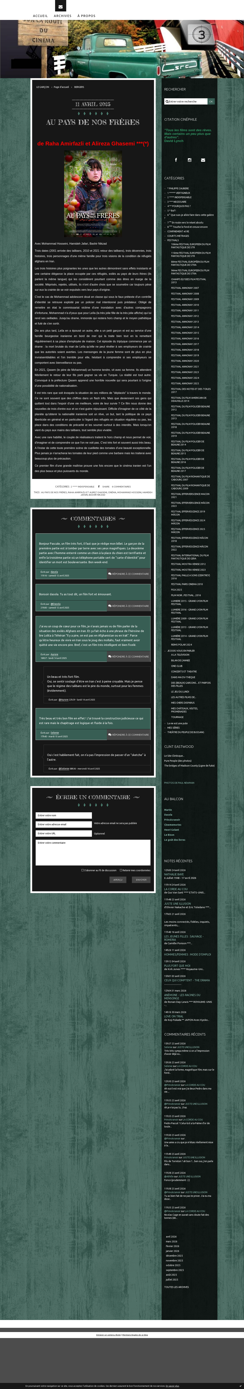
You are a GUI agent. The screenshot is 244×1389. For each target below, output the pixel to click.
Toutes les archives (178, 1337)
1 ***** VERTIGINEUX (180, 198)
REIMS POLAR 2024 (182, 681)
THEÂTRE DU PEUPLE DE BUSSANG (188, 774)
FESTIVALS (173, 249)
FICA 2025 (177, 622)
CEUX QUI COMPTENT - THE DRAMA (188, 1028)
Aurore (55, 683)
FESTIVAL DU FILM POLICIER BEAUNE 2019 (188, 457)
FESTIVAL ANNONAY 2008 (186, 306)
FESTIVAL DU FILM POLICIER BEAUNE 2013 (188, 438)
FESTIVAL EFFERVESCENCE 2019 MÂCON (190, 541)
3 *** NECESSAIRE (178, 208)
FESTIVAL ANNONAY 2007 (186, 300)
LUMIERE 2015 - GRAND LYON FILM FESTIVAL (188, 636)
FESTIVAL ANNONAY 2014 (186, 342)
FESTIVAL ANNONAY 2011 (186, 324)
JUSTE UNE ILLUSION (178, 950)
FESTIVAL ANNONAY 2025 (186, 402)
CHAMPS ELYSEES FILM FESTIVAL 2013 (190, 293)
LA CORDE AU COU (176, 935)
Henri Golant (172, 876)
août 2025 (171, 1325)
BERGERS (83, 91)
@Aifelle (169, 1224)
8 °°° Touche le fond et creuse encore (189, 235)
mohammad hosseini (136, 508)
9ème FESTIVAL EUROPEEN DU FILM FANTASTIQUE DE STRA (190, 283)
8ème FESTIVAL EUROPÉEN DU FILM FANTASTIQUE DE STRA (190, 274)
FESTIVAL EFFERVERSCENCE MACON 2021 (188, 522)
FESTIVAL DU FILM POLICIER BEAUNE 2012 (188, 429)
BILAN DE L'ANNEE (182, 698)
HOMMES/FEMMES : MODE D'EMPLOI (188, 1001)
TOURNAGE (178, 759)
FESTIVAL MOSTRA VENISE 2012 (190, 595)
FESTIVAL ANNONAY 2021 (186, 384)
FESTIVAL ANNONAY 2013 (186, 336)
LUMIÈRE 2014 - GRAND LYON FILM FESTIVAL (188, 674)
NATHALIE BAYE (174, 920)
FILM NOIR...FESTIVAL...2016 (187, 628)
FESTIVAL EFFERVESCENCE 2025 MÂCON (190, 560)
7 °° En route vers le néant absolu (187, 230)
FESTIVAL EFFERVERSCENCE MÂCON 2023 (188, 532)
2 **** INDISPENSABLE (82, 502)
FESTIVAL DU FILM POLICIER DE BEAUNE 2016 (190, 485)
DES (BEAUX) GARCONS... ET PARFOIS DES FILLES (187, 724)
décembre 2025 (175, 1305)
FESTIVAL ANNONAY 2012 (186, 330)
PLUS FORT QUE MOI (178, 1013)
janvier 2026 (173, 1300)
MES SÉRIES (174, 770)
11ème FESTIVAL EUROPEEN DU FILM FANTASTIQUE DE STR (190, 265)
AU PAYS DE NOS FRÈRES (93, 131)
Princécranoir (172, 1167)
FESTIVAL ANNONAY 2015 (186, 348)
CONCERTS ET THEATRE (186, 710)
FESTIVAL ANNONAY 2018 (186, 366)
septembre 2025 (176, 1320)
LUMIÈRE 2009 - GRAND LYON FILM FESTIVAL (188, 655)
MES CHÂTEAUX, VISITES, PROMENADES (186, 751)
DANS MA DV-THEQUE (184, 716)
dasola (55, 591)
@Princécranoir (173, 1133)
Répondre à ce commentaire (128, 592)
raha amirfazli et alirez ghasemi (92, 508)
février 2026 (173, 1295)
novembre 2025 (175, 1310)
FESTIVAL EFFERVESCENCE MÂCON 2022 (187, 578)
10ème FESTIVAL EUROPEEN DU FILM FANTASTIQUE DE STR (190, 255)
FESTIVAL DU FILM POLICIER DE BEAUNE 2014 (190, 466)
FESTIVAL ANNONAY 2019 (186, 372)
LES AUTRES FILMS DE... (185, 737)
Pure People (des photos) (179, 803)
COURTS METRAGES (179, 244)
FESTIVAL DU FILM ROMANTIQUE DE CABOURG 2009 (190, 513)
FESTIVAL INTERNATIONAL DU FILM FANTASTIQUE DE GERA (189, 588)
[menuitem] (40, 20)
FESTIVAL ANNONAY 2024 (186, 396)
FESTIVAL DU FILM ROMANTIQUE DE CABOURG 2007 (190, 503)
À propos (87, 20)
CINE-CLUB (177, 704)
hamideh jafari (84, 510)
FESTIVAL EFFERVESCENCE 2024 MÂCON (190, 550)
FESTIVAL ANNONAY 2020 (186, 378)
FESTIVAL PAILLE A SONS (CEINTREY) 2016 (186, 609)
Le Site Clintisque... (175, 798)
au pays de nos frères (57, 508)
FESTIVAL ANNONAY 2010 (186, 318)
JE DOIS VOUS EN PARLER (182, 688)
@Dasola (56, 624)
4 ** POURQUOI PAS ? (180, 212)
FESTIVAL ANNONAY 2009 (186, 312)
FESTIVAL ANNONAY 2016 (186, 354)
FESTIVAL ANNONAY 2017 (186, 360)
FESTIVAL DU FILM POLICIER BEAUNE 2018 (188, 447)
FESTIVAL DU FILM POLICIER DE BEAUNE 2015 (190, 475)
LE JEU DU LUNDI (181, 731)
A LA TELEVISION (181, 692)
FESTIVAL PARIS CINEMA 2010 (188, 616)
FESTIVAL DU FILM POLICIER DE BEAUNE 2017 (190, 494)
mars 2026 (172, 1290)
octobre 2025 (174, 1315)
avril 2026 (171, 1285)
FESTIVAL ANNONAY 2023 (186, 390)
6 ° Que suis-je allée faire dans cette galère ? (187, 224)
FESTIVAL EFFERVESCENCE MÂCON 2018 (187, 569)
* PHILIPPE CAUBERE (180, 193)
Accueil (40, 20)
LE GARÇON (43, 91)
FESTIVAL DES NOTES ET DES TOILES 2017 (188, 410)
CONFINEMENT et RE (180, 240)
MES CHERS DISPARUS (184, 743)
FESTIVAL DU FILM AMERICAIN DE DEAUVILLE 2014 (191, 419)
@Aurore (65, 731)
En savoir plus (172, 1386)
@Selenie (65, 804)
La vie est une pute (178, 765)
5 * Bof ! (171, 217)
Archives (63, 20)
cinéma (118, 508)
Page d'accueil (63, 91)
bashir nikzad (102, 510)
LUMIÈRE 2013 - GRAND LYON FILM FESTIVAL (188, 664)
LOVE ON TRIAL (174, 1064)
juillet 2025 (172, 1330)
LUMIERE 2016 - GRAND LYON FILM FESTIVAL (188, 646)
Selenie (55, 766)
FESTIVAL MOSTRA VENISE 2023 (190, 601)
